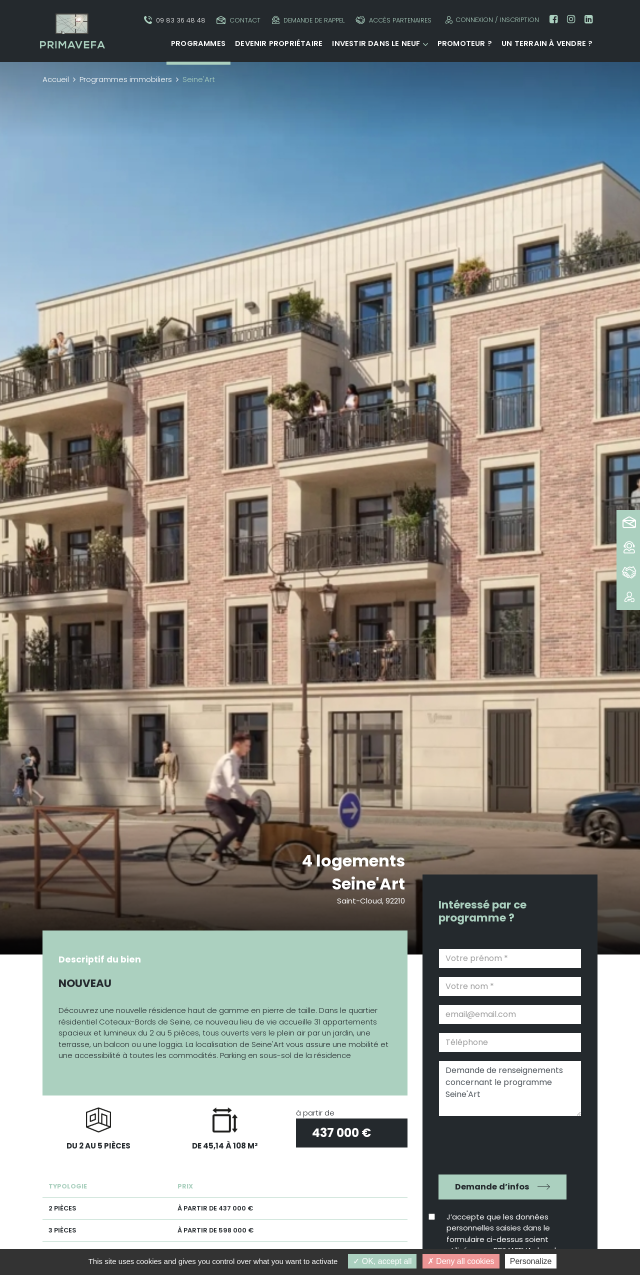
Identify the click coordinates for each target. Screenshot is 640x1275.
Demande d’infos (492, 1186)
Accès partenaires (394, 20)
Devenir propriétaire (278, 43)
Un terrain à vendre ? (547, 43)
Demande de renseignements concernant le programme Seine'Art (510, 1088)
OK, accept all (382, 1261)
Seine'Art (368, 883)
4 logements (353, 861)
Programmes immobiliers (126, 79)
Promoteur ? (465, 43)
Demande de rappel (308, 20)
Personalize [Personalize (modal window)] (531, 1261)
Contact (238, 20)
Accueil (55, 79)
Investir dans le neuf (376, 43)
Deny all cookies (461, 1261)
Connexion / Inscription (490, 20)
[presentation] (503, 1144)
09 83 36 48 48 (175, 20)
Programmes (198, 43)
